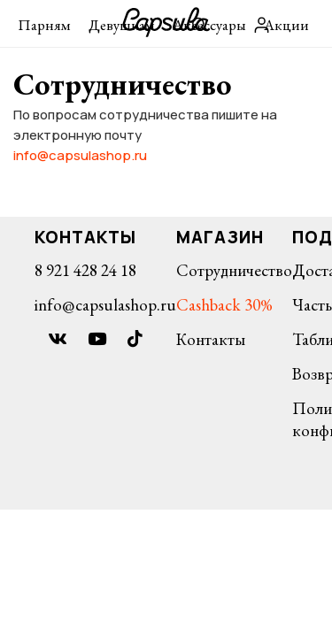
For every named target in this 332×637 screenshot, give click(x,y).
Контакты (210, 339)
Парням (44, 25)
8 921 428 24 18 (85, 270)
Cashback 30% (224, 305)
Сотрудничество (234, 270)
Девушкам (122, 25)
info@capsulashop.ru (80, 155)
